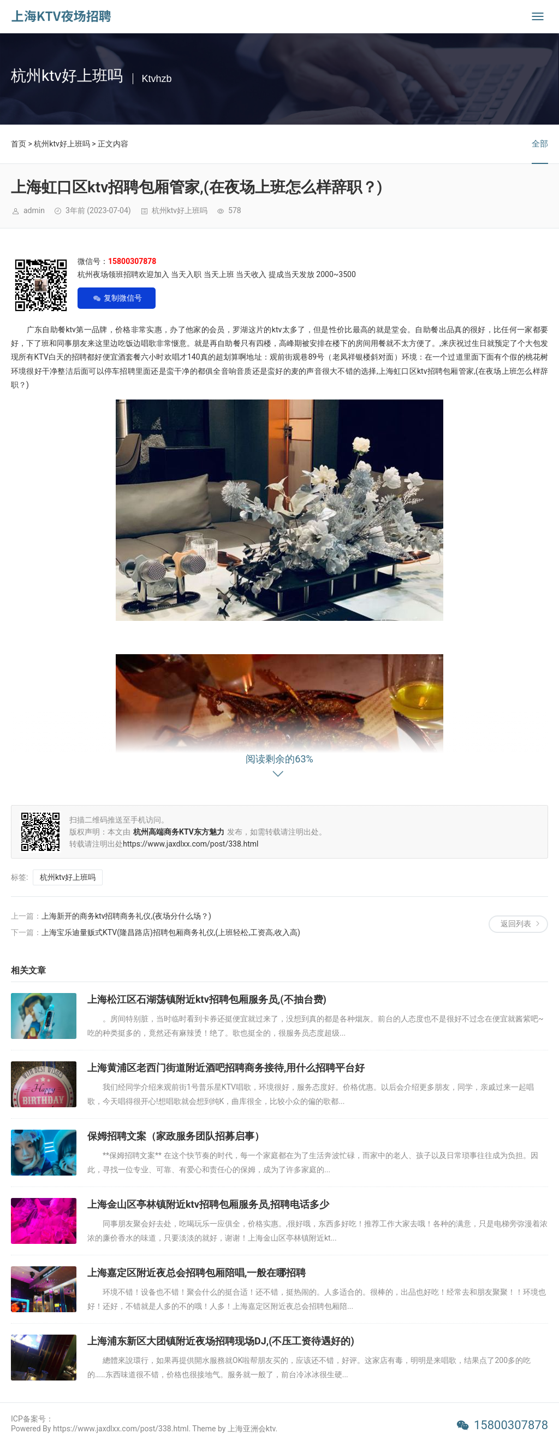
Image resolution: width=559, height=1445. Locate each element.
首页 (18, 143)
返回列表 (516, 923)
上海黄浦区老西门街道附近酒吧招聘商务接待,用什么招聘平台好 (226, 1067)
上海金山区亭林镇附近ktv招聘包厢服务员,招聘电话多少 (208, 1204)
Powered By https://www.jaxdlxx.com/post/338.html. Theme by (119, 1428)
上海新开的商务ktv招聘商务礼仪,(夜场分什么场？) (126, 916)
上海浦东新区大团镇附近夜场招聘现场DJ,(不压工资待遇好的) (220, 1341)
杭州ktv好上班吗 (62, 143)
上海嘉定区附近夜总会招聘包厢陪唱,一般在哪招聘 (196, 1272)
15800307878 (511, 1425)
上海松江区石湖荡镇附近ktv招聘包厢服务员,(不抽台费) (206, 999)
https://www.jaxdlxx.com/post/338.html (191, 843)
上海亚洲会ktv (252, 1428)
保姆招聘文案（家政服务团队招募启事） (175, 1136)
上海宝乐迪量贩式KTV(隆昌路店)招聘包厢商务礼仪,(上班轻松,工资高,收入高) (170, 932)
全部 (540, 144)
